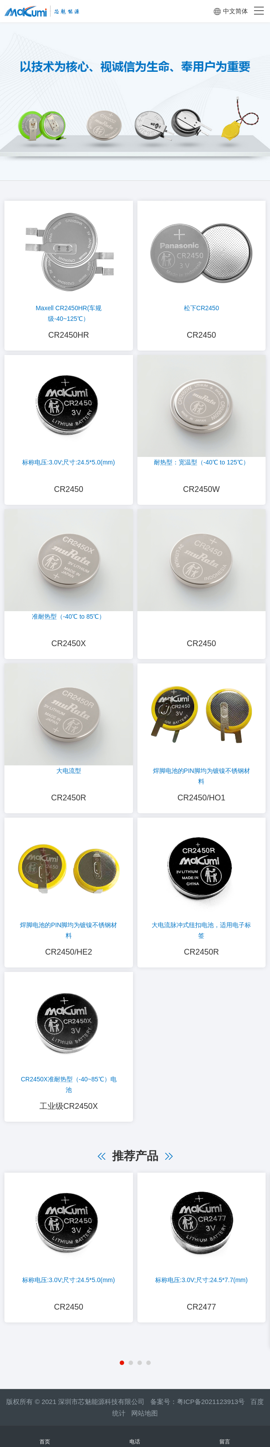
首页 (45, 1436)
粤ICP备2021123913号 (211, 1401)
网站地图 (144, 1413)
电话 (135, 1436)
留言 (225, 1436)
